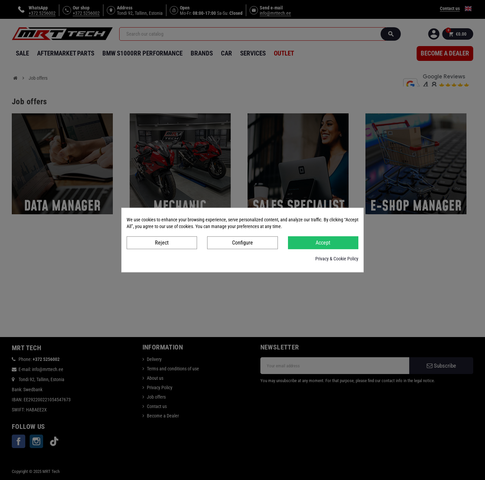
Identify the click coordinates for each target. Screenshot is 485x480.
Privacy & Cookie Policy (336, 258)
